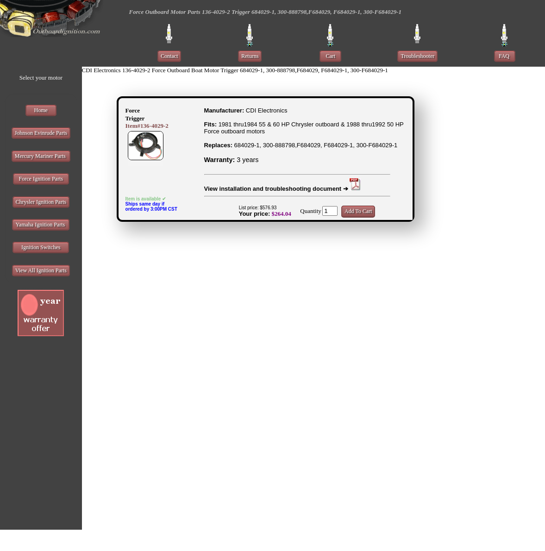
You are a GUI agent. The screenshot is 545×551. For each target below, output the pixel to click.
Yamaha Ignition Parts (40, 224)
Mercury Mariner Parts (41, 156)
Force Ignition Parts (41, 178)
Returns (249, 56)
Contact (169, 56)
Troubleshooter (417, 56)
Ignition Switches (41, 247)
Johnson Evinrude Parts (41, 133)
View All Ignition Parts (41, 270)
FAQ (504, 56)
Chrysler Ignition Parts (41, 202)
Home (41, 110)
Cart (330, 56)
